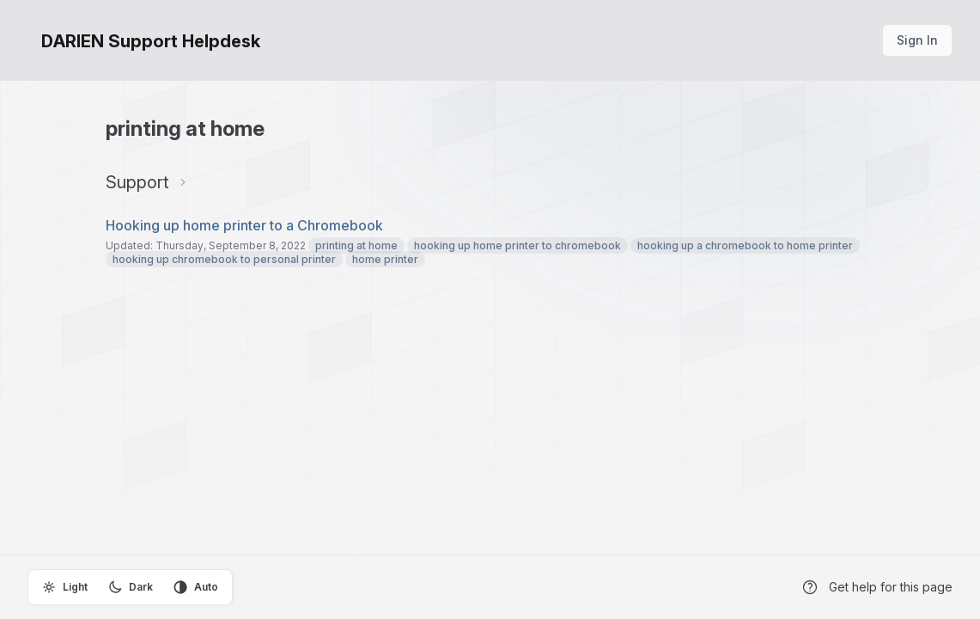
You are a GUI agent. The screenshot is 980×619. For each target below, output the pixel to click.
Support (137, 182)
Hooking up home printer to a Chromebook (244, 225)
